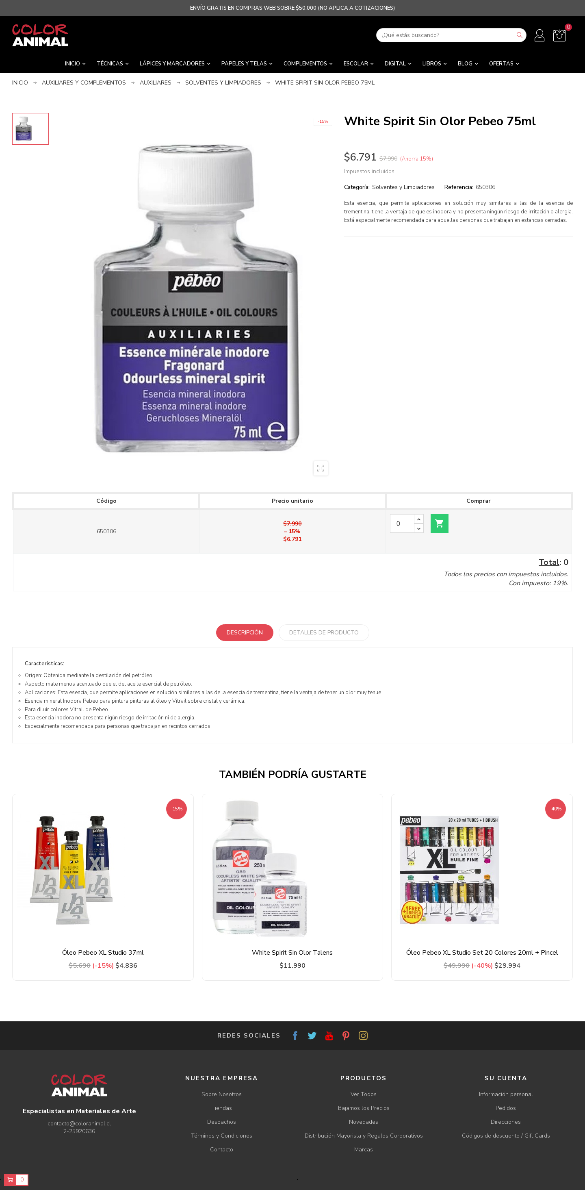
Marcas (363, 1149)
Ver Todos (364, 1094)
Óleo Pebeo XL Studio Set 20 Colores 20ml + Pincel (482, 952)
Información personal (506, 1094)
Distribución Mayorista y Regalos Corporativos (364, 1136)
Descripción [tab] (245, 632)
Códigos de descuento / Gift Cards (506, 1136)
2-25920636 (79, 1131)
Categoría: (357, 187)
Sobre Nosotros (222, 1094)
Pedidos (506, 1108)
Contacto (221, 1149)
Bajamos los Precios (364, 1108)
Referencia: (458, 187)
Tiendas (221, 1108)
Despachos (221, 1122)
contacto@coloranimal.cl (79, 1123)
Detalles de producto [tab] (324, 632)
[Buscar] (451, 35)
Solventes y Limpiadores (403, 187)
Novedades (363, 1122)
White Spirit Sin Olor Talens (292, 952)
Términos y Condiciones (221, 1136)
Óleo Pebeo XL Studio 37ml (103, 952)
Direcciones (506, 1122)
